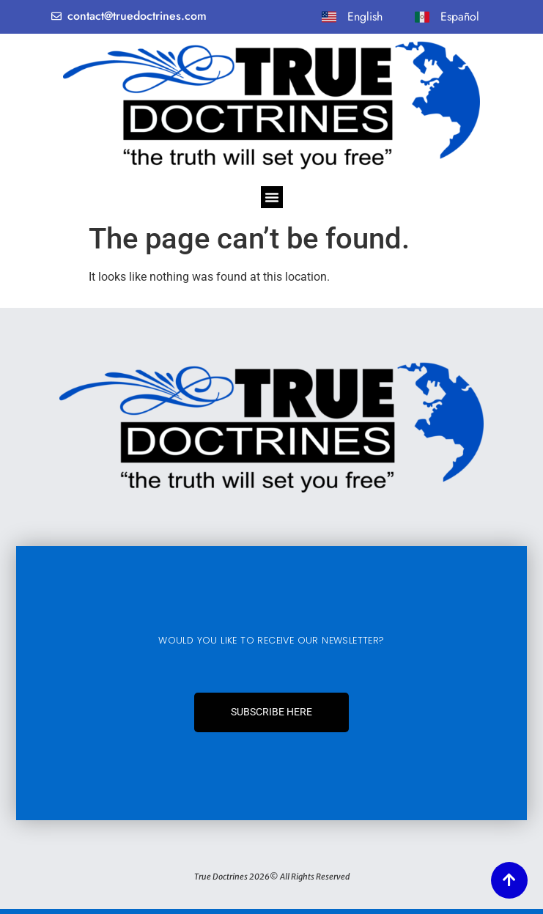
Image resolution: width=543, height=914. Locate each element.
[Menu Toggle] (272, 197)
